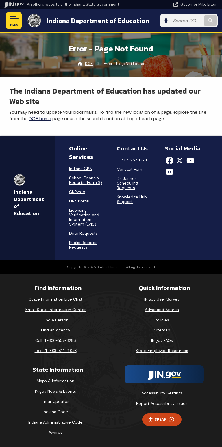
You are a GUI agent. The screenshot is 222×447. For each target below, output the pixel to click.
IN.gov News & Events (55, 391)
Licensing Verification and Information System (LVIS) (84, 217)
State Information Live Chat (55, 299)
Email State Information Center (55, 309)
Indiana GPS (80, 168)
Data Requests (83, 233)
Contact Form (130, 169)
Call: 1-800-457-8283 (55, 340)
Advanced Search (162, 309)
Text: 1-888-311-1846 (56, 350)
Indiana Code (55, 411)
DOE (89, 63)
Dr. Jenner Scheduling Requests (127, 183)
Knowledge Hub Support (132, 199)
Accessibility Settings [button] (162, 393)
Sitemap (162, 330)
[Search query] (186, 20)
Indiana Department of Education (98, 20)
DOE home (40, 119)
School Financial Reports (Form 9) (85, 180)
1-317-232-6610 (132, 160)
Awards (55, 432)
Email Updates (55, 401)
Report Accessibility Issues (162, 403)
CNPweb (77, 191)
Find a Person (56, 320)
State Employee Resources (162, 350)
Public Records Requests (83, 245)
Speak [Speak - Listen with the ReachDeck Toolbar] (161, 419)
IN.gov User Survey (162, 299)
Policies (162, 320)
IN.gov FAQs (162, 340)
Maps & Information (55, 380)
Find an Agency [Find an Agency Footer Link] (55, 330)
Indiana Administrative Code (55, 422)
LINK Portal (79, 201)
